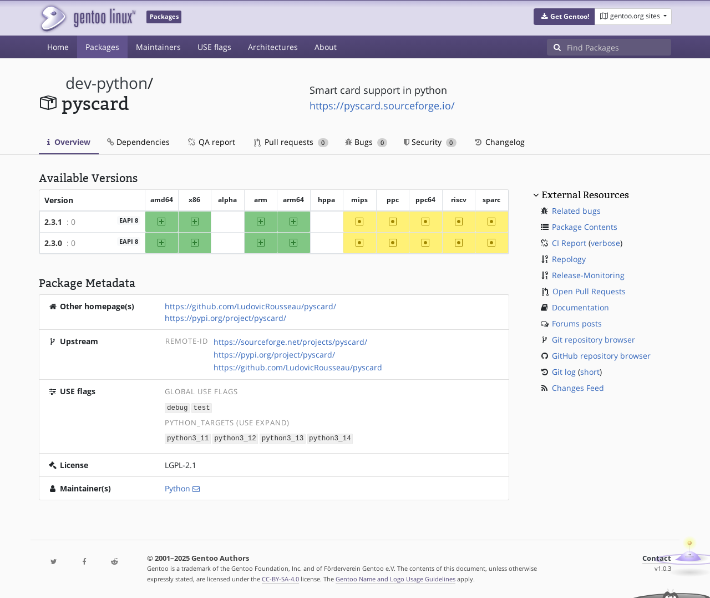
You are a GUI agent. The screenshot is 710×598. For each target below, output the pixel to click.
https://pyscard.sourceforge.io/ (382, 105)
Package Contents (584, 227)
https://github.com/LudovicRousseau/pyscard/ (250, 306)
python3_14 (330, 438)
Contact (656, 557)
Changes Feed (578, 388)
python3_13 (283, 438)
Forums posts (577, 323)
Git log (564, 371)
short (590, 371)
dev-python (106, 83)
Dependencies (138, 142)
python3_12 (235, 438)
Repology (569, 259)
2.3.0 (53, 243)
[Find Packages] (619, 47)
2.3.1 (53, 222)
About (326, 47)
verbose (605, 243)
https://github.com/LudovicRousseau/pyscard (298, 367)
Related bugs (576, 210)
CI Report (569, 243)
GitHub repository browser (601, 355)
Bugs (366, 142)
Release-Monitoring (588, 275)
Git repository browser (593, 339)
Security (430, 142)
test (202, 407)
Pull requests (291, 142)
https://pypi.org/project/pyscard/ (225, 318)
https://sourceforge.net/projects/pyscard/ (290, 341)
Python (177, 487)
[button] (564, 16)
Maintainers (158, 47)
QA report (210, 142)
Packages (102, 47)
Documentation (580, 307)
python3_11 (188, 438)
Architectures (273, 47)
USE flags (214, 47)
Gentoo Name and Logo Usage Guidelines (395, 578)
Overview (68, 142)
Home (58, 47)
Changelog (499, 142)
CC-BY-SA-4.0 (280, 578)
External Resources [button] (585, 194)
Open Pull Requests (589, 291)
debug (177, 407)
